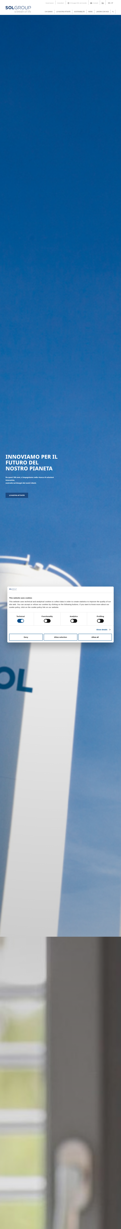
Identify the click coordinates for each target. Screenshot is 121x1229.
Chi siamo (49, 12)
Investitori (60, 3)
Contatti (94, 3)
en (109, 3)
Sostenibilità (79, 12)
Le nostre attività (63, 12)
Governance (50, 3)
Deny (26, 637)
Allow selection (60, 637)
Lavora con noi (102, 12)
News (90, 12)
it (112, 3)
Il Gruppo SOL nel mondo (77, 3)
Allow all (95, 637)
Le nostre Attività (17, 495)
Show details (101, 630)
